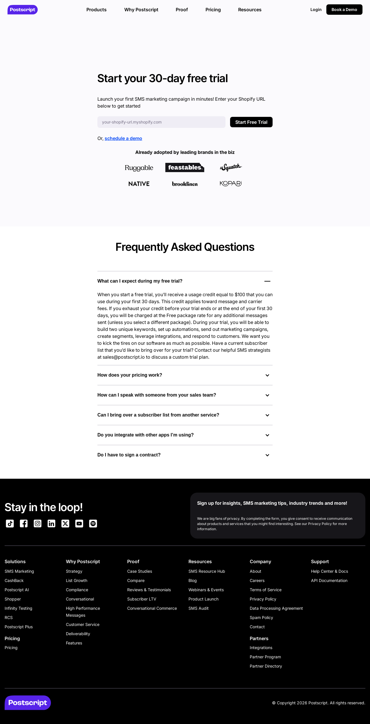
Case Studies (139, 571)
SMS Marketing (19, 571)
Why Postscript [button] (141, 9)
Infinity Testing (18, 608)
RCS (9, 617)
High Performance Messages (83, 612)
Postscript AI (17, 589)
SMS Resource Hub (206, 571)
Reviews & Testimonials (149, 589)
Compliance (77, 589)
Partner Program (265, 656)
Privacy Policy (263, 598)
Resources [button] (250, 9)
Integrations (261, 647)
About (255, 571)
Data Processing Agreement (276, 608)
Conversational (80, 598)
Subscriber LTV (141, 598)
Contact (257, 626)
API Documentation (329, 580)
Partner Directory (266, 666)
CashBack (14, 580)
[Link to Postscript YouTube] (79, 524)
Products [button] (96, 9)
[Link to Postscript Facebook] (23, 524)
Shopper (13, 598)
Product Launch (203, 598)
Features (74, 642)
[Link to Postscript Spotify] (93, 524)
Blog (192, 580)
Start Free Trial (251, 122)
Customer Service (82, 624)
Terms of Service (266, 589)
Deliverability (78, 633)
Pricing (11, 647)
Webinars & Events (206, 589)
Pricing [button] (213, 9)
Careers (257, 580)
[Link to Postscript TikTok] (10, 524)
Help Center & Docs (329, 571)
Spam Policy (261, 617)
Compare (136, 580)
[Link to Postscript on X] (65, 524)
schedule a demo (123, 138)
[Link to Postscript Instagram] (37, 524)
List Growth (76, 580)
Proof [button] (182, 9)
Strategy (74, 571)
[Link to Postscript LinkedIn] (51, 524)
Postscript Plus (19, 626)
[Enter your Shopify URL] (161, 122)
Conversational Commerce (152, 608)
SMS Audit (198, 608)
